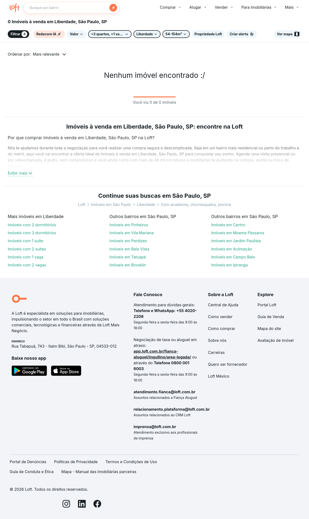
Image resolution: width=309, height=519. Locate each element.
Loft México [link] (218, 376)
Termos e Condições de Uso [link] (131, 461)
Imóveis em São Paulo (111, 204)
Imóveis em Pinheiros (128, 224)
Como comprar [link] (221, 328)
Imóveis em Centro (228, 224)
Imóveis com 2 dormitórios (32, 224)
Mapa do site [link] (269, 328)
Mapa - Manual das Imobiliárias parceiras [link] (98, 471)
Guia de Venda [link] (271, 316)
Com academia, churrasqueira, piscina (196, 204)
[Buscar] (113, 8)
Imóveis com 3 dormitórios (32, 232)
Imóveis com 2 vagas (27, 265)
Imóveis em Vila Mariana (131, 232)
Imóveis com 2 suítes (27, 249)
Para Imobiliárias (259, 7)
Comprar (171, 7)
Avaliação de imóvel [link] (276, 340)
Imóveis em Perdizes (128, 240)
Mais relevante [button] (46, 54)
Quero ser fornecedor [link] (227, 364)
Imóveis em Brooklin (127, 265)
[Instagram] (66, 504)
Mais (292, 7)
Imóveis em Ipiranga (229, 265)
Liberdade (146, 204)
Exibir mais (20, 173)
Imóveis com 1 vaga (25, 257)
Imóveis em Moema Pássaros (237, 232)
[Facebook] (97, 504)
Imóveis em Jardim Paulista (236, 240)
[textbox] (71, 8)
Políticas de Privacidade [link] (76, 461)
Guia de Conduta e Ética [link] (32, 471)
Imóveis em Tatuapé (127, 257)
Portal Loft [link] (267, 304)
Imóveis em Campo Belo (233, 257)
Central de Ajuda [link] (223, 304)
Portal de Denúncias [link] (28, 461)
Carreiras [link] (216, 352)
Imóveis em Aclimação (231, 249)
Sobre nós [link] (217, 340)
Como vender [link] (220, 316)
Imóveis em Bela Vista (129, 249)
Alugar (198, 7)
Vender (224, 7)
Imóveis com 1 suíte (25, 240)
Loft (81, 204)
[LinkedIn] (82, 504)
